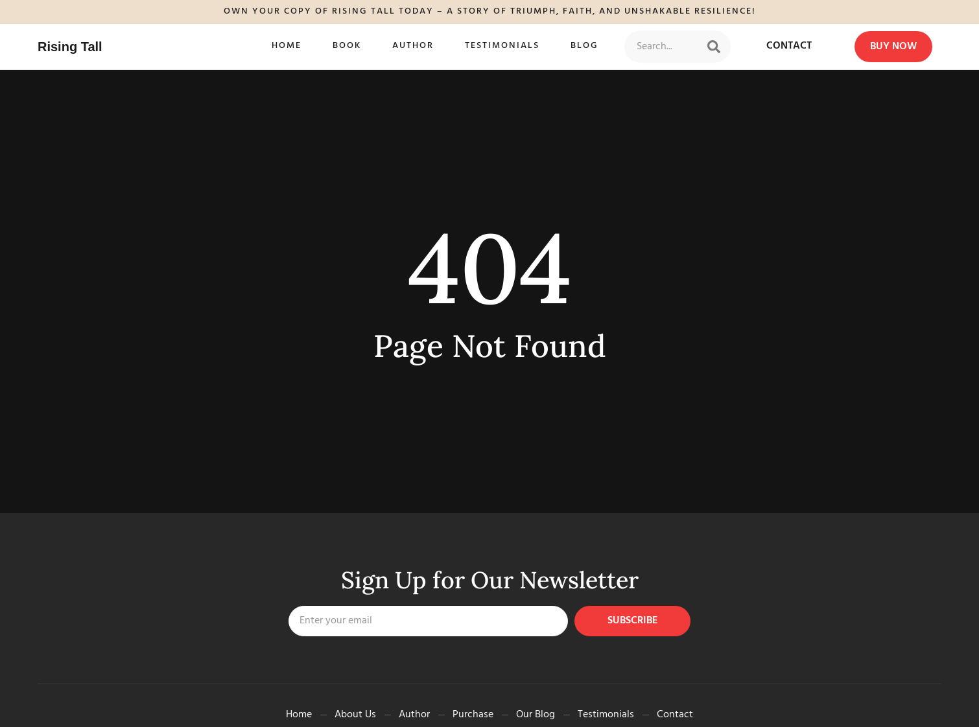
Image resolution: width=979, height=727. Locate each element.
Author (413, 45)
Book (347, 45)
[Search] (714, 46)
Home (286, 45)
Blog (584, 45)
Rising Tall (70, 47)
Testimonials (502, 45)
